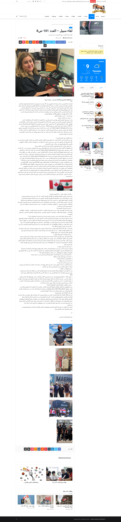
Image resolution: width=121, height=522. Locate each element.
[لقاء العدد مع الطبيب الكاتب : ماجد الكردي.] (45, 499)
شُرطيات (47, 16)
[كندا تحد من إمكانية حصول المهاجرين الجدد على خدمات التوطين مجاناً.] (97, 145)
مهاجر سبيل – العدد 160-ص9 (27, 506)
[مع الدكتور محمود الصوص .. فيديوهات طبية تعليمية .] (99, 114)
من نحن (97, 16)
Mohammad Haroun (68, 37)
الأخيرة (91, 87)
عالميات (79, 16)
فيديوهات (54, 16)
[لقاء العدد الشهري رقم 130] (99, 105)
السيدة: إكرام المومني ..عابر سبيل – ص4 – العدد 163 (98, 168)
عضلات (67, 16)
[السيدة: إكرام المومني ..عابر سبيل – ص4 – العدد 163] (64, 499)
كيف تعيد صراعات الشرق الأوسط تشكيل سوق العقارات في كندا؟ (75, 1)
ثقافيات (73, 16)
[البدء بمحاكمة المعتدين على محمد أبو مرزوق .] (99, 128)
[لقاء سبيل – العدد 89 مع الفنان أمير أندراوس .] (99, 121)
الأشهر (101, 87)
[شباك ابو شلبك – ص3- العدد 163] (85, 162)
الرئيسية (103, 16)
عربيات (85, 16)
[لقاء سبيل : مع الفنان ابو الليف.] (85, 146)
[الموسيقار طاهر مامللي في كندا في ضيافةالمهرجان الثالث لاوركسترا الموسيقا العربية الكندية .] (99, 95)
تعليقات (82, 87)
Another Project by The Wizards (98, 519)
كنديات (92, 16)
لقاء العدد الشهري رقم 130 (88, 102)
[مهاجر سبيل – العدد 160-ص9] (26, 499)
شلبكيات (61, 16)
